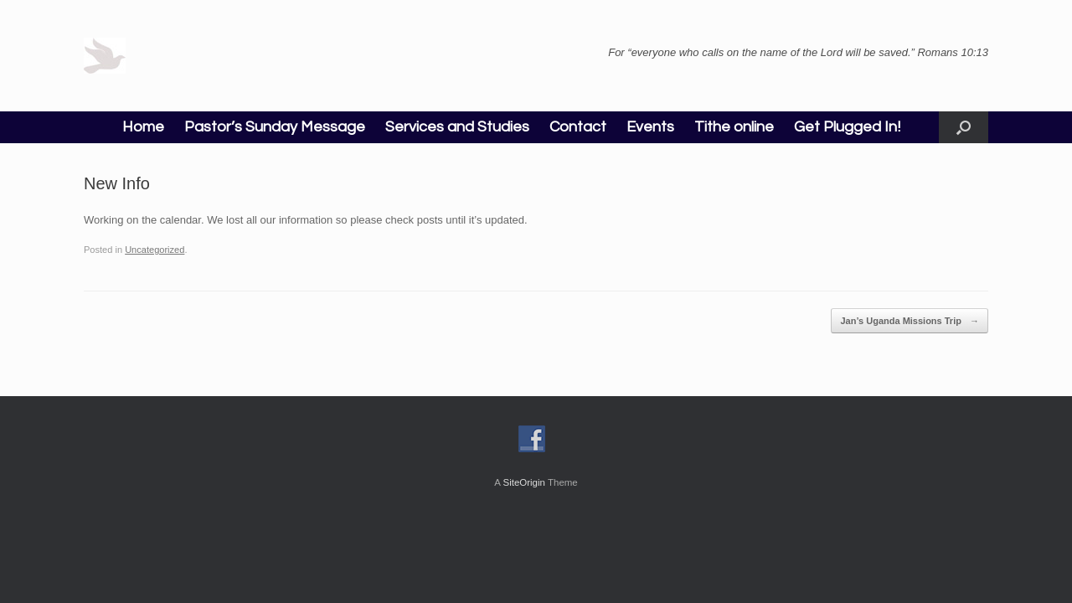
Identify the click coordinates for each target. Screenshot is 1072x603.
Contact (577, 127)
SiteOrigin (523, 482)
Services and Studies (457, 127)
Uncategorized (154, 250)
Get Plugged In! (847, 127)
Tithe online (734, 127)
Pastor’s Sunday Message (274, 127)
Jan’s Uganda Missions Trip (909, 321)
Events (650, 127)
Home (143, 127)
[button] (963, 127)
